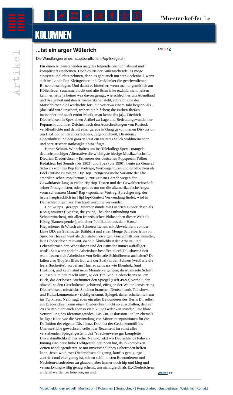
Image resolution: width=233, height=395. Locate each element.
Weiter (163, 373)
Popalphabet (146, 388)
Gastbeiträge (167, 388)
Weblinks (187, 388)
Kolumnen (105, 388)
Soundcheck (125, 388)
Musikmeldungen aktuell (58, 388)
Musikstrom (86, 388)
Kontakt (202, 388)
